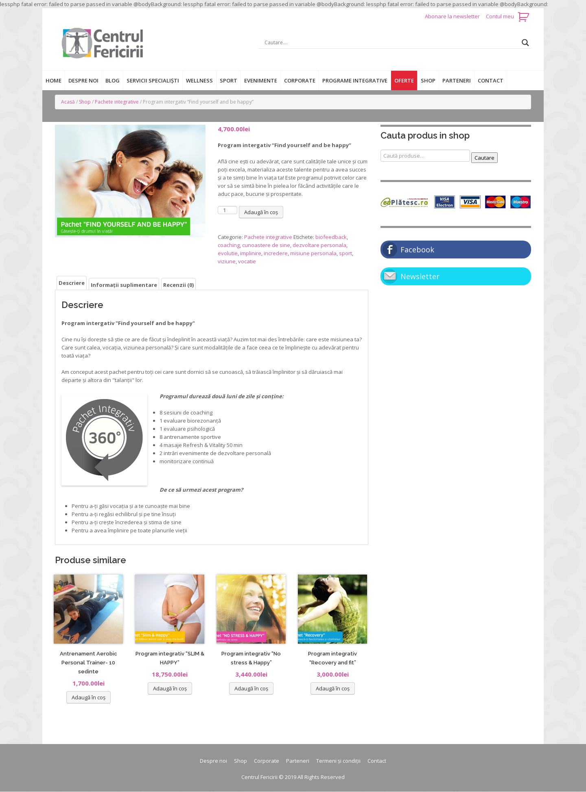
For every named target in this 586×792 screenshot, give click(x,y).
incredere (276, 253)
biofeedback (331, 237)
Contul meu (500, 16)
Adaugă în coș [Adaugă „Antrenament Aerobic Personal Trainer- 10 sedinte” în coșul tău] (88, 697)
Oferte (404, 80)
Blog (112, 80)
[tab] (72, 283)
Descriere (72, 282)
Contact (490, 80)
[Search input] (391, 42)
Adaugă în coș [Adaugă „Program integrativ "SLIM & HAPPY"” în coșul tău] (170, 688)
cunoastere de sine (266, 245)
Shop (428, 80)
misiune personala (313, 253)
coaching (229, 245)
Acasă (68, 101)
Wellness (199, 80)
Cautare (484, 157)
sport (345, 253)
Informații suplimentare (124, 285)
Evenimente (260, 80)
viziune (227, 261)
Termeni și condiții (338, 760)
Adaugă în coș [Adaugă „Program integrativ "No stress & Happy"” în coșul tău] (251, 688)
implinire (250, 253)
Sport (228, 80)
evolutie (228, 253)
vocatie (247, 261)
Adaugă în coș (261, 212)
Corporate (299, 80)
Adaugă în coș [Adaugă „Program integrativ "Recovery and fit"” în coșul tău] (333, 688)
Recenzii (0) (178, 285)
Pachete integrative (117, 101)
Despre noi (83, 80)
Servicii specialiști (153, 80)
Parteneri (456, 80)
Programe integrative (354, 80)
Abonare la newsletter (453, 16)
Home (53, 80)
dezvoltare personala (319, 245)
